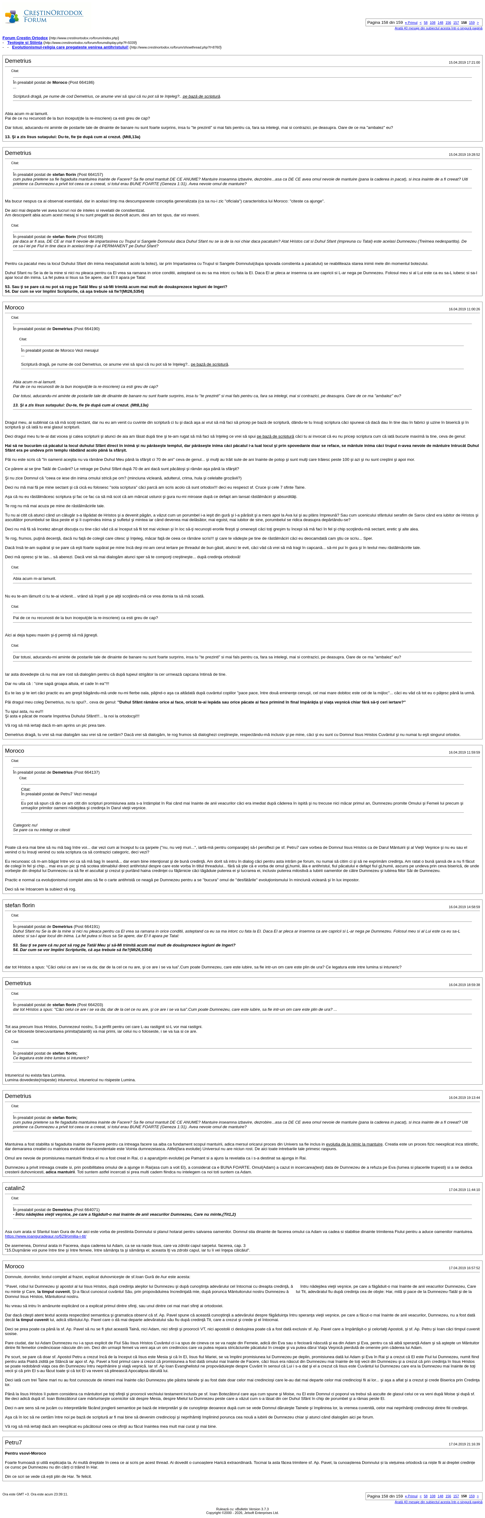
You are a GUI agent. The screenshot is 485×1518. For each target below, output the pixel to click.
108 (432, 22)
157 (456, 22)
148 (440, 22)
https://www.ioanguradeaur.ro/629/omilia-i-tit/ (45, 1236)
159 (471, 22)
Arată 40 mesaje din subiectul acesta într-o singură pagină (439, 28)
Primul (411, 22)
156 (448, 22)
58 (425, 22)
